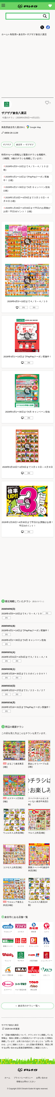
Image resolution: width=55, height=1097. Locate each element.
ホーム (4, 34)
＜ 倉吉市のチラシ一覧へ (27, 1005)
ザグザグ (7, 144)
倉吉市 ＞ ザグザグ (25, 144)
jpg (23, 307)
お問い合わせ (42, 1078)
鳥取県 (13, 34)
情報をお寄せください (26, 1081)
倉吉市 (21, 34)
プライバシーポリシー (23, 1078)
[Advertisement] (27, 67)
